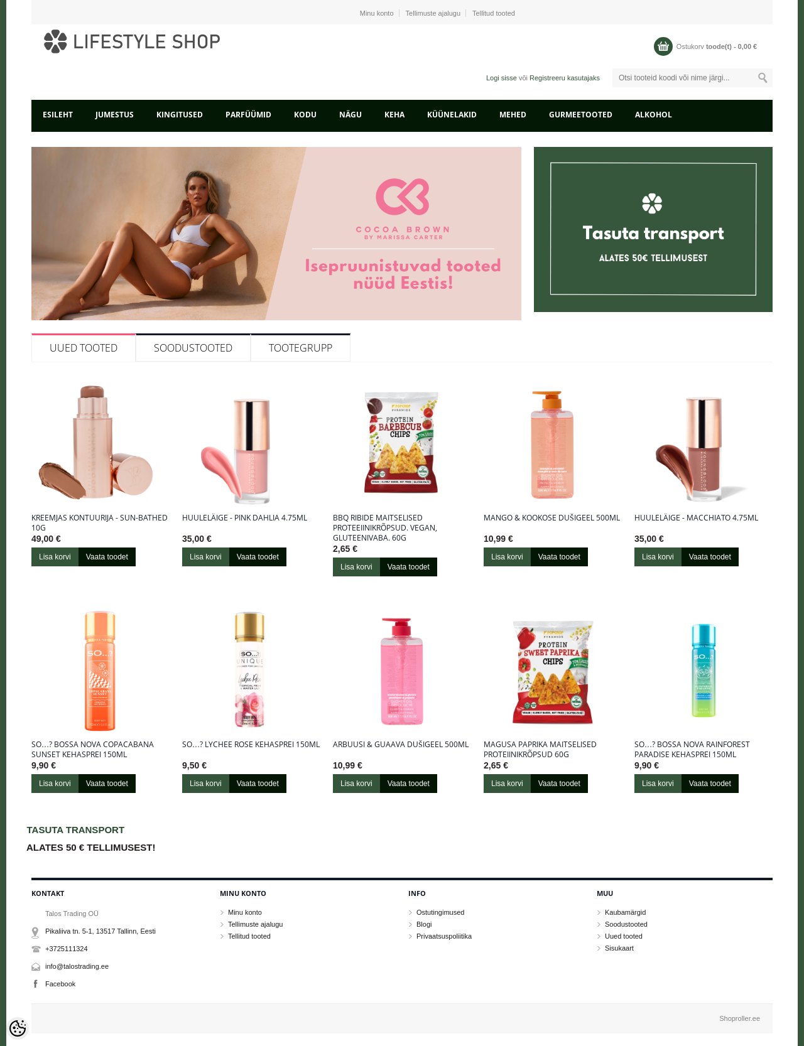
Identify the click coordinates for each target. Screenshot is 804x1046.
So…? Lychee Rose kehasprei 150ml (251, 745)
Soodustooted (193, 348)
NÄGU (350, 114)
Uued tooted (83, 348)
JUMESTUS (114, 114)
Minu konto (377, 13)
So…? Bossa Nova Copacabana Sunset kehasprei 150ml (92, 750)
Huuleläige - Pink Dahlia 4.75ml (244, 518)
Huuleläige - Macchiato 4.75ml (696, 518)
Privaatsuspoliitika (444, 936)
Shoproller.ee (739, 1018)
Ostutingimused (440, 912)
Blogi (424, 924)
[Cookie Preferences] (17, 1028)
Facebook (60, 984)
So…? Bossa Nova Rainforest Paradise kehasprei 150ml (692, 750)
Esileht (58, 114)
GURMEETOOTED (580, 114)
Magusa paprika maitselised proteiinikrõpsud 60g (540, 750)
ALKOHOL (653, 114)
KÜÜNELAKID (452, 114)
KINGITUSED (179, 114)
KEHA (394, 114)
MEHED (512, 114)
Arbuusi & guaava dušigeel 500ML (401, 745)
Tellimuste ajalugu (433, 13)
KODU (305, 114)
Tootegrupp (300, 348)
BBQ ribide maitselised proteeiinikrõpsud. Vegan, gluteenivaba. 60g (385, 528)
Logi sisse (501, 78)
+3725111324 (66, 948)
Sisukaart (619, 948)
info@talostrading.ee (77, 966)
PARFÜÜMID (248, 114)
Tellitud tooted (493, 13)
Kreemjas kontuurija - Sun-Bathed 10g (99, 523)
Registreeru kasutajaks (565, 78)
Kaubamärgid (625, 912)
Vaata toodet (107, 557)
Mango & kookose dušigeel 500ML (552, 518)
